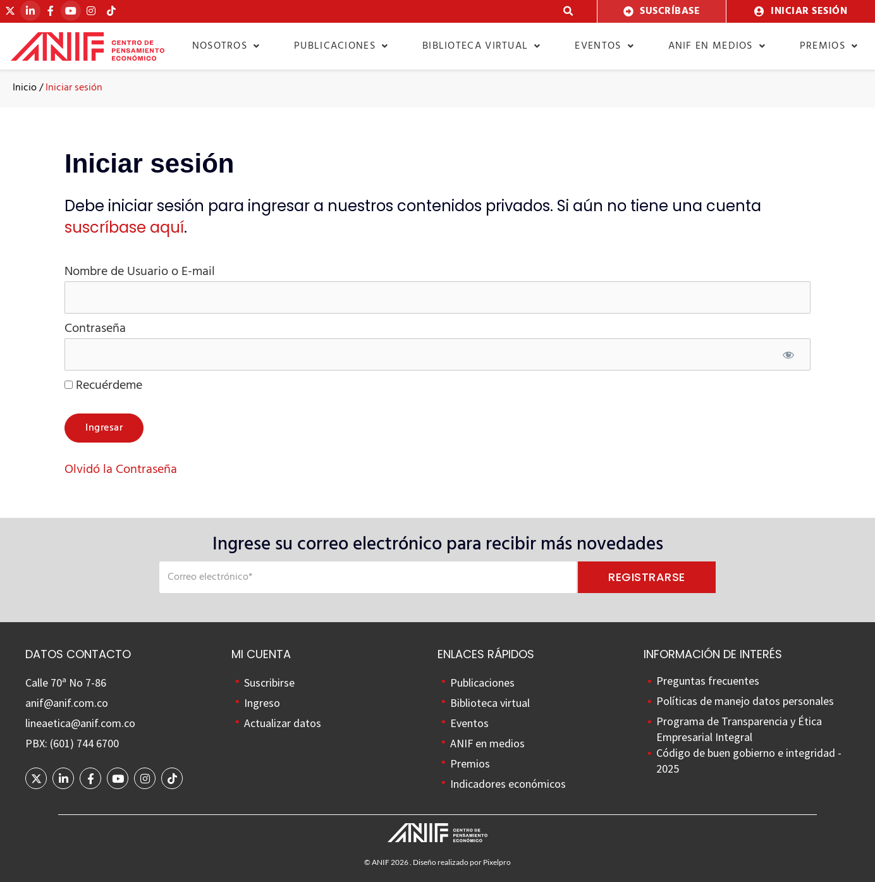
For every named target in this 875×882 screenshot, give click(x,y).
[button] (568, 11)
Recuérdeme (103, 386)
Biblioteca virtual (481, 46)
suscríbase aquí (124, 227)
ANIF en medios (717, 46)
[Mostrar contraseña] (788, 356)
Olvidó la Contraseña (120, 470)
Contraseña (95, 329)
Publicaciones (341, 46)
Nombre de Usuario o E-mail (139, 272)
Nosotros (226, 46)
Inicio (25, 88)
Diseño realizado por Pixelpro (462, 862)
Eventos (604, 46)
